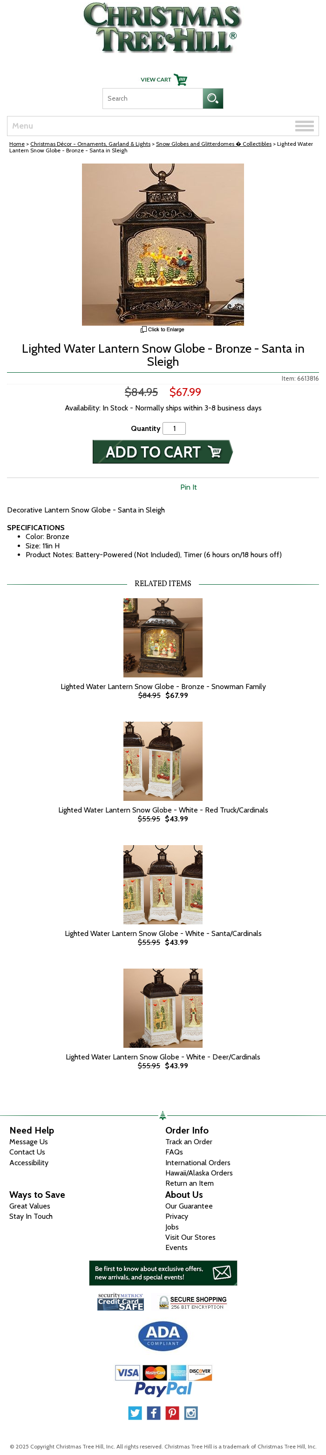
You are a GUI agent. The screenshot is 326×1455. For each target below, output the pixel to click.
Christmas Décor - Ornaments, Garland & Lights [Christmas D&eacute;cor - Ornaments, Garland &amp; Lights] (90, 143)
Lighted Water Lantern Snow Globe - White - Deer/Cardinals (163, 1056)
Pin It (188, 487)
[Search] (152, 98)
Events (176, 1247)
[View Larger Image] (163, 245)
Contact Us (27, 1152)
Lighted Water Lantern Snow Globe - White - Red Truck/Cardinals (163, 810)
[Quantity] (174, 428)
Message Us (28, 1141)
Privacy (176, 1216)
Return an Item (189, 1183)
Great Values (29, 1206)
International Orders (198, 1162)
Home (17, 143)
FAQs (174, 1152)
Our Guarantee (189, 1206)
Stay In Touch (31, 1216)
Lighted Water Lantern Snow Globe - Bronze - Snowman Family (163, 686)
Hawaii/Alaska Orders (199, 1172)
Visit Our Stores (190, 1237)
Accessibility (28, 1162)
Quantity (146, 428)
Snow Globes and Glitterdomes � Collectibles (214, 143)
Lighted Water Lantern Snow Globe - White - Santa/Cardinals (163, 933)
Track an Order (188, 1141)
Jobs (172, 1227)
